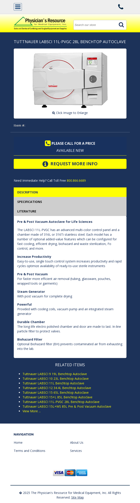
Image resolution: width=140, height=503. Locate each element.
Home (18, 442)
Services (76, 451)
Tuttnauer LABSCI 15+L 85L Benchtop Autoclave (57, 397)
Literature (26, 211)
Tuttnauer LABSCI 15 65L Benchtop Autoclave (56, 392)
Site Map (77, 497)
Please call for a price (70, 143)
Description (27, 192)
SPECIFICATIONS (29, 202)
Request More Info (70, 164)
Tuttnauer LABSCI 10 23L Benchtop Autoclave (56, 378)
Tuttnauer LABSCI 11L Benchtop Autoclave (53, 383)
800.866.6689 (76, 180)
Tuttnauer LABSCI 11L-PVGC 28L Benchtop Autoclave (61, 402)
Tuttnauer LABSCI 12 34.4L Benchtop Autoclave (57, 388)
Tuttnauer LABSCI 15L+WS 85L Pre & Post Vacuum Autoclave (67, 406)
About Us (76, 442)
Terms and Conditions (29, 451)
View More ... (32, 411)
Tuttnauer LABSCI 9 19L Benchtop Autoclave (55, 374)
